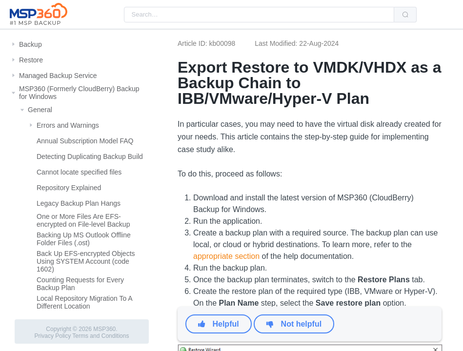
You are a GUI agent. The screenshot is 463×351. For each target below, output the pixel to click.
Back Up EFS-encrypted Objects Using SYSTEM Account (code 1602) (86, 261)
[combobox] (259, 14)
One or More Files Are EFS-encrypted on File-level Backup (83, 220)
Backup (30, 44)
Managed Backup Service (58, 75)
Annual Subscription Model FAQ (85, 141)
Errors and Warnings (68, 125)
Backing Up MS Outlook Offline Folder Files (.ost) (84, 239)
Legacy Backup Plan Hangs (79, 203)
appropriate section (226, 256)
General (40, 110)
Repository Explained (69, 188)
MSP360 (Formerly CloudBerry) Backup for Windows (79, 92)
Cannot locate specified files (79, 172)
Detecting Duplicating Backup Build (90, 156)
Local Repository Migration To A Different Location (84, 302)
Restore (31, 60)
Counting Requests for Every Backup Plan (80, 284)
